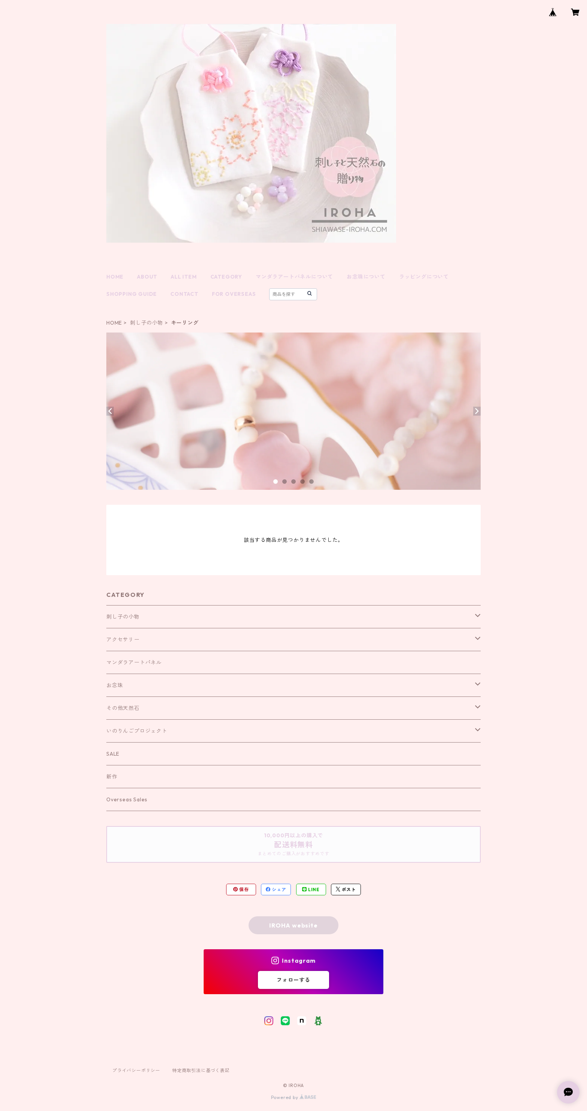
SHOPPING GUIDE (131, 294)
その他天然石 (123, 708)
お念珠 (114, 685)
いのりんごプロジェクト (136, 731)
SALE (112, 753)
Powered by (293, 1097)
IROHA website (293, 925)
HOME (115, 276)
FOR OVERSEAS (234, 294)
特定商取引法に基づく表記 (201, 1070)
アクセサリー (123, 639)
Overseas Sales (126, 799)
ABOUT (147, 276)
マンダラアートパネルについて (294, 276)
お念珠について (366, 276)
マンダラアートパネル (134, 662)
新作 (112, 776)
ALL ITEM (184, 276)
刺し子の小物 (146, 322)
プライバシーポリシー (136, 1070)
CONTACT (184, 294)
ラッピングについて (424, 276)
